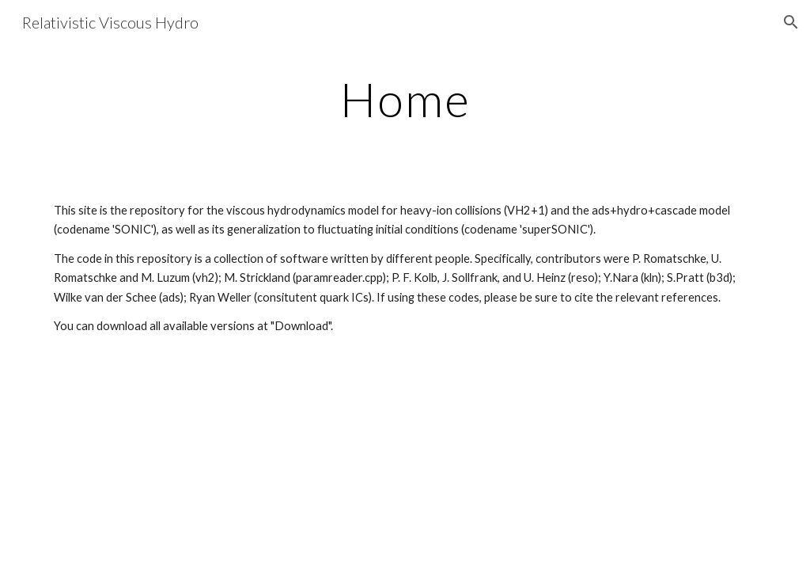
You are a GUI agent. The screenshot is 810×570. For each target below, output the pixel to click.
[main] (405, 98)
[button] (791, 22)
